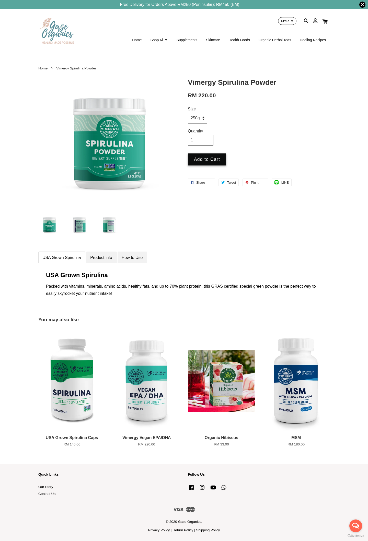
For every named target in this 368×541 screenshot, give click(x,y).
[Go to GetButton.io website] (356, 535)
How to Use (132, 257)
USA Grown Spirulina (61, 257)
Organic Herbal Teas (275, 40)
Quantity (195, 131)
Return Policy (182, 530)
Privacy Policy (159, 530)
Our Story (45, 487)
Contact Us (46, 494)
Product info (101, 257)
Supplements (187, 40)
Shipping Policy (208, 530)
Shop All (159, 40)
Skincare (213, 40)
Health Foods (239, 40)
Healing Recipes (313, 40)
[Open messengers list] (355, 525)
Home (137, 40)
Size (192, 109)
